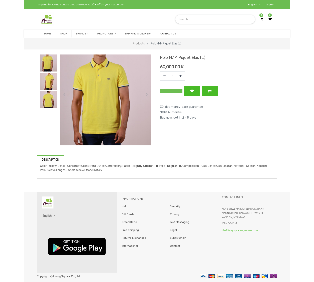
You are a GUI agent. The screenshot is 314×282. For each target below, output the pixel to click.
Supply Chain (178, 237)
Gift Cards (128, 214)
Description (50, 159)
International (130, 245)
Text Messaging (179, 222)
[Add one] (180, 76)
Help (124, 206)
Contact (175, 245)
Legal (173, 230)
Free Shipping (130, 230)
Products (139, 43)
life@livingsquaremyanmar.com (240, 230)
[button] (64, 94)
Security (175, 206)
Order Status (130, 222)
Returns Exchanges (134, 237)
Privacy (174, 214)
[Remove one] (164, 76)
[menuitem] (48, 33)
